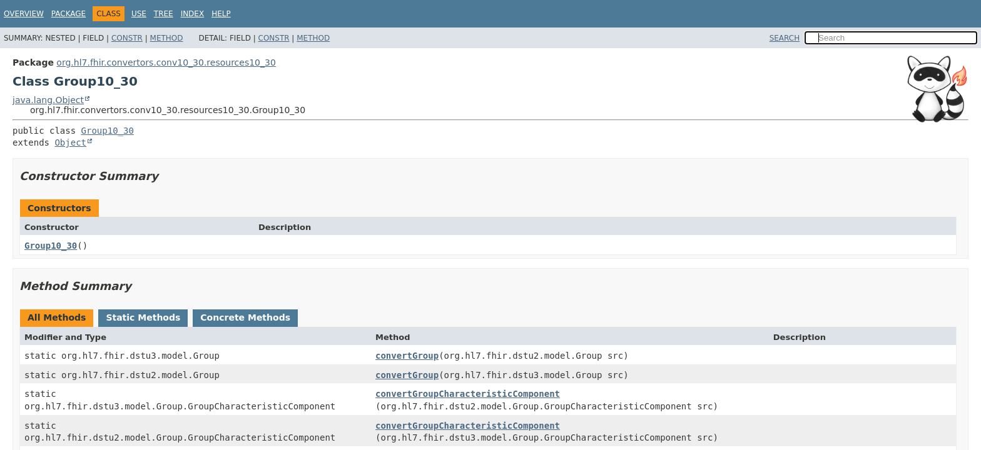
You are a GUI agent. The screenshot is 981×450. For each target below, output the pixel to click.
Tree (163, 13)
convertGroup (407, 356)
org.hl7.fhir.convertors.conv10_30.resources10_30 (165, 63)
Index (193, 13)
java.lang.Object (48, 100)
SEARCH (785, 38)
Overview (24, 13)
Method (166, 38)
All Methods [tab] (57, 317)
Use (138, 13)
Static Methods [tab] (143, 317)
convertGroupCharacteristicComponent (467, 394)
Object (70, 143)
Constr (127, 38)
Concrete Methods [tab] (245, 317)
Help (221, 13)
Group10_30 (107, 131)
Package (68, 13)
